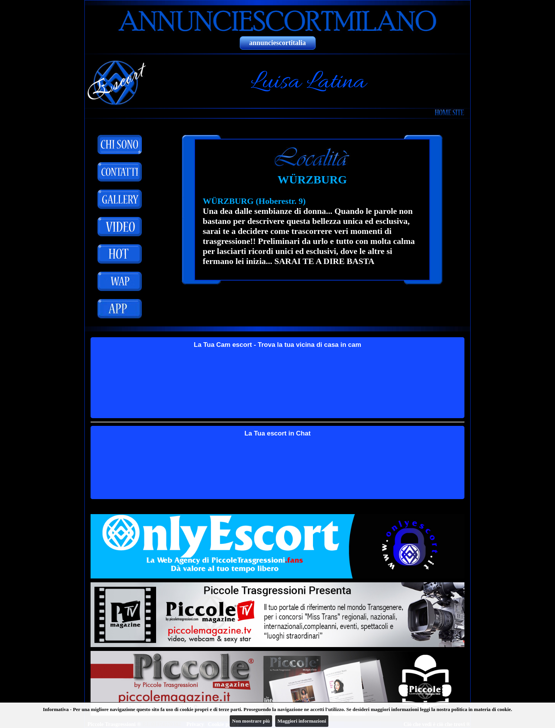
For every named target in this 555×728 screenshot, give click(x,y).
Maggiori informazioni (302, 721)
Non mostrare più (251, 721)
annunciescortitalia (277, 43)
